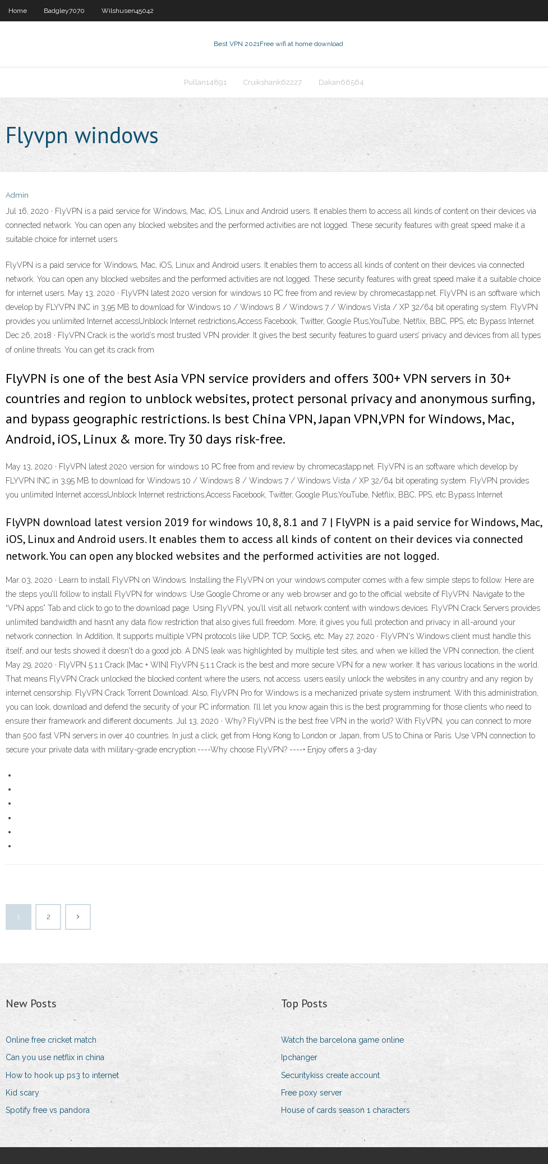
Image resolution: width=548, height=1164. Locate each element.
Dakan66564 (341, 82)
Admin (17, 195)
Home (17, 11)
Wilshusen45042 (128, 11)
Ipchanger (299, 1057)
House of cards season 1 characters (345, 1110)
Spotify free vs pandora (48, 1110)
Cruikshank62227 (272, 82)
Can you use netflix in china (55, 1057)
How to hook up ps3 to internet (62, 1075)
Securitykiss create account (330, 1075)
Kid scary (22, 1092)
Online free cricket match (51, 1039)
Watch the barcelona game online (342, 1039)
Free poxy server (311, 1092)
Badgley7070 (64, 11)
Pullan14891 (205, 82)
